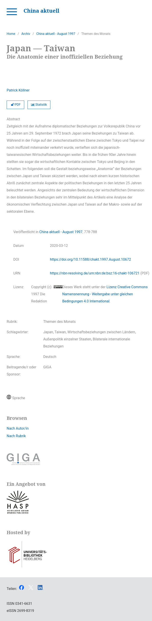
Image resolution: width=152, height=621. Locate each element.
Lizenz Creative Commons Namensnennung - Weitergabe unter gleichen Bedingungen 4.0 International (105, 294)
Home (11, 34)
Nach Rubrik (16, 436)
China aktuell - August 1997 (55, 34)
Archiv (25, 34)
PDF (15, 105)
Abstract (13, 119)
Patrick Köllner (18, 90)
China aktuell (41, 10)
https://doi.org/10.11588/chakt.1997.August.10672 (90, 259)
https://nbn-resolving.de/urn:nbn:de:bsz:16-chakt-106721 (95, 273)
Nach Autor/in (18, 428)
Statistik (39, 105)
